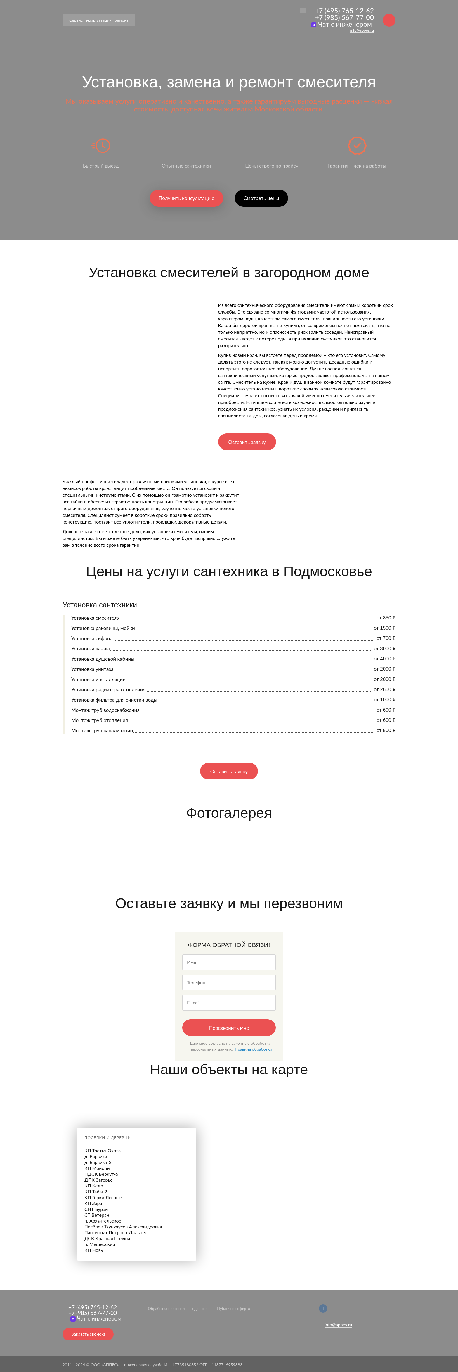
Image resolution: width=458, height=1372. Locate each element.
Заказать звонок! (88, 1334)
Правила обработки (253, 1048)
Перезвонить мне (229, 1028)
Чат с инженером (341, 24)
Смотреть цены (261, 198)
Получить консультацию (186, 198)
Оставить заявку (247, 442)
